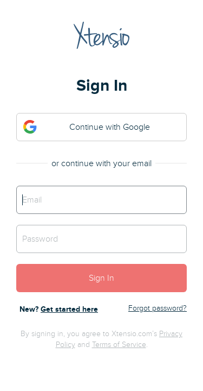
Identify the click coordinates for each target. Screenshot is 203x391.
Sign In (101, 278)
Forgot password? (157, 308)
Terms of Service (119, 344)
